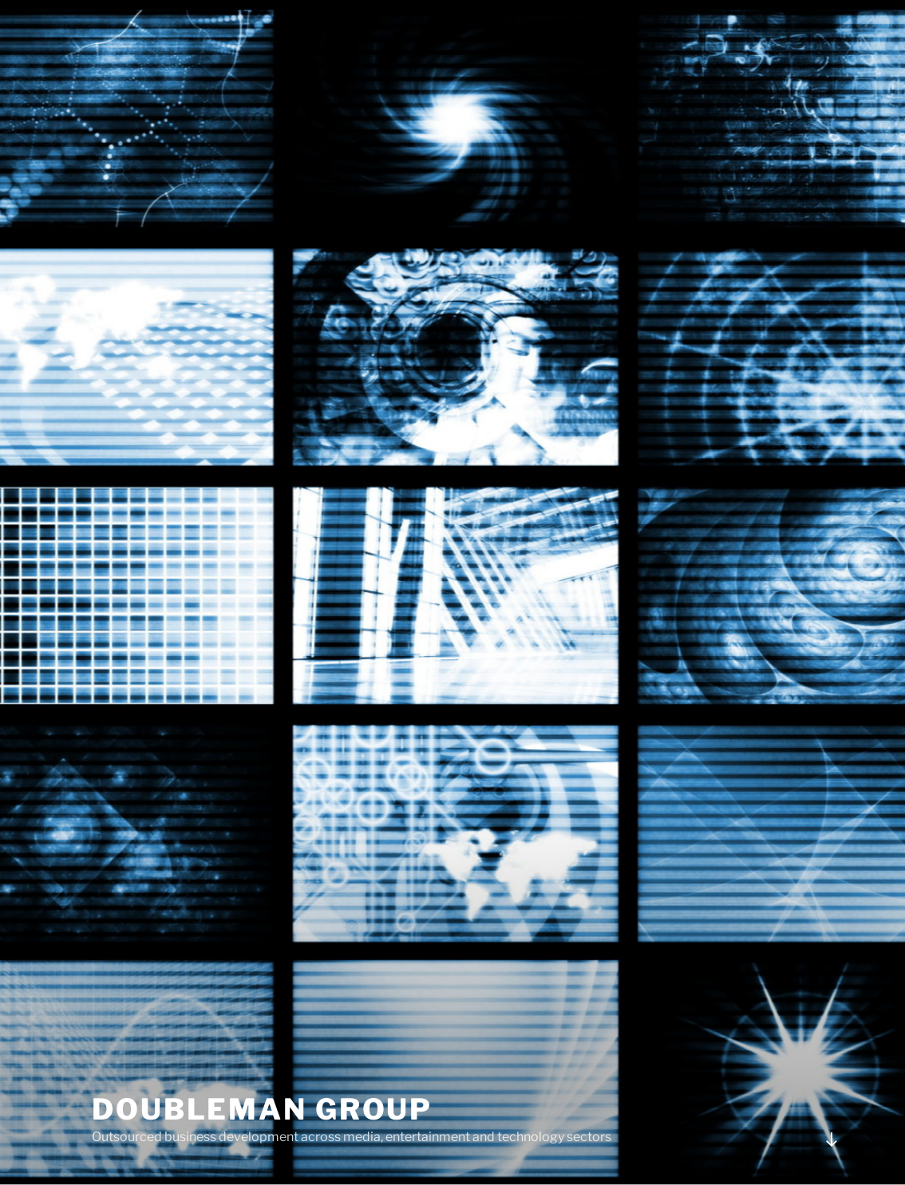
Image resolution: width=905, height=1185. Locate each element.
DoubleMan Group (262, 1109)
